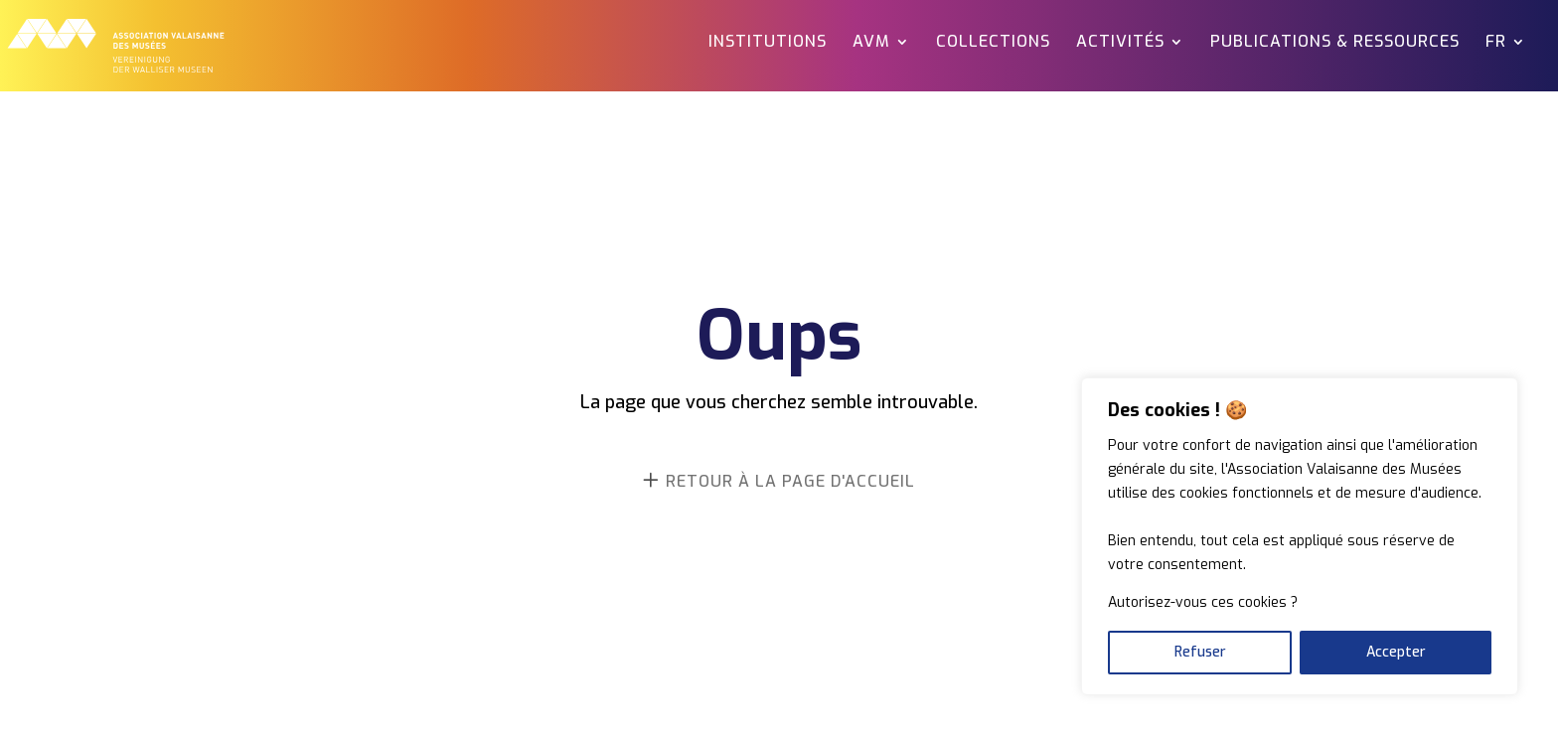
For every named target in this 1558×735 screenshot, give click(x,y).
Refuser (1200, 652)
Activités (1120, 43)
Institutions (767, 43)
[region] (1299, 536)
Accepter (1396, 652)
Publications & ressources (1335, 43)
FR (1495, 43)
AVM (871, 43)
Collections (993, 43)
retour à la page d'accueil (790, 481)
